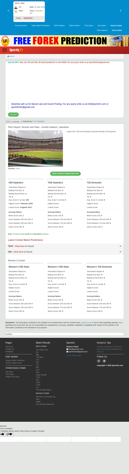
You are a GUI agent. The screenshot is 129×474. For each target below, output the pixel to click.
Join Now (13, 114)
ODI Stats (9, 372)
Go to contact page (73, 355)
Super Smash (41, 375)
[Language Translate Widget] (14, 121)
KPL (37, 380)
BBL (37, 355)
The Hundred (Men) (43, 390)
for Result (21, 246)
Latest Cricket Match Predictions (25, 240)
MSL (38, 372)
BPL (37, 367)
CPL (37, 360)
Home (10, 56)
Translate (38, 121)
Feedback (9, 352)
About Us (9, 347)
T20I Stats (10, 374)
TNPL (38, 377)
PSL (37, 362)
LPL (37, 365)
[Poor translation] (9, 434)
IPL (37, 352)
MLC (38, 370)
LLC (37, 387)
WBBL (38, 402)
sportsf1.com (86, 323)
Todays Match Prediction (15, 360)
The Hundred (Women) (45, 404)
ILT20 (38, 385)
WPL (38, 399)
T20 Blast (39, 357)
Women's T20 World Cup (45, 397)
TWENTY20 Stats (12, 377)
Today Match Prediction (40, 26)
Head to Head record (14, 363)
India (18, 168)
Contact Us (10, 349)
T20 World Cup (42, 350)
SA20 (38, 382)
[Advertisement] (65, 82)
